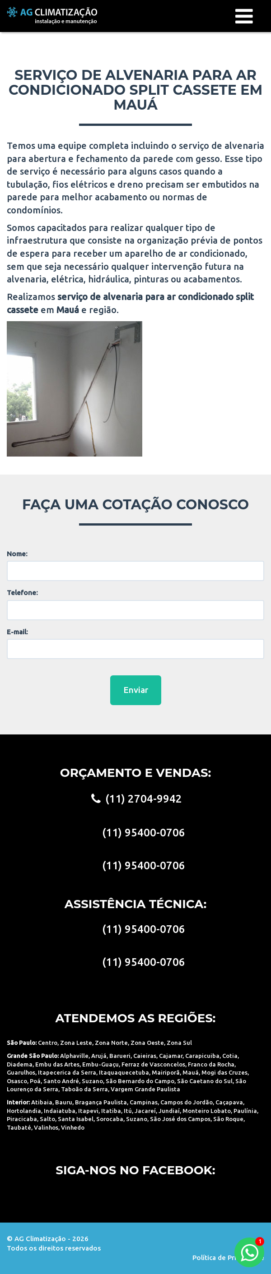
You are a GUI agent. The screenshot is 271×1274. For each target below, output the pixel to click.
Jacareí (145, 1111)
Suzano (92, 1081)
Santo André (61, 1081)
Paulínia (245, 1111)
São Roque (228, 1119)
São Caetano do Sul (205, 1081)
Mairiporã (166, 1072)
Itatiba (111, 1111)
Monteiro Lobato (206, 1111)
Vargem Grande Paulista (145, 1089)
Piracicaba (22, 1119)
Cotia (230, 1055)
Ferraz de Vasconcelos (153, 1064)
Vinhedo (72, 1127)
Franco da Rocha (211, 1064)
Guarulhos (21, 1072)
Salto (47, 1119)
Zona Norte (111, 1042)
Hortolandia (24, 1111)
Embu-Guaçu (100, 1064)
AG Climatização (52, 15)
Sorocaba (109, 1119)
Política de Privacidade (228, 1257)
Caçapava (229, 1102)
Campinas (144, 1102)
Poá (35, 1081)
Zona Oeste (147, 1042)
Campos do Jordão (186, 1102)
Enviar (135, 690)
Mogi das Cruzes (224, 1072)
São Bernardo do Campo (140, 1081)
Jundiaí (169, 1111)
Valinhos (46, 1127)
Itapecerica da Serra (67, 1072)
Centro (47, 1042)
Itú (128, 1111)
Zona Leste (76, 1042)
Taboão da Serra (84, 1089)
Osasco (17, 1081)
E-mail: (17, 632)
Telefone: (22, 592)
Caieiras (144, 1055)
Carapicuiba (202, 1055)
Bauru (63, 1102)
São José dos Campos (180, 1119)
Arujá (99, 1055)
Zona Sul (179, 1042)
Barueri (120, 1055)
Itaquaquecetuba (124, 1072)
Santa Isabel (75, 1119)
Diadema (20, 1064)
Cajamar (170, 1055)
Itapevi (88, 1111)
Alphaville (74, 1055)
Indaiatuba (59, 1111)
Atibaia (41, 1102)
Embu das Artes (57, 1064)
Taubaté (19, 1127)
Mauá (190, 1072)
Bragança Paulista (101, 1102)
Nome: (17, 554)
